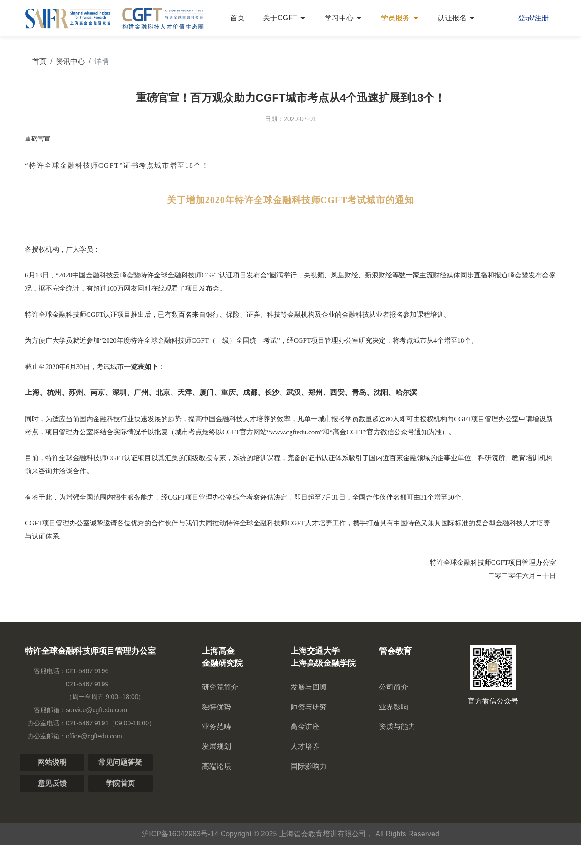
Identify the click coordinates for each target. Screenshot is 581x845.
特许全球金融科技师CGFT (74, 165)
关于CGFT (284, 18)
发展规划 (216, 746)
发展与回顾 (308, 687)
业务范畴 (216, 726)
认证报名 (457, 18)
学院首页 (120, 783)
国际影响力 (308, 766)
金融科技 (106, 418)
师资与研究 (308, 707)
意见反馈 (52, 783)
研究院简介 (220, 687)
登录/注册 (533, 18)
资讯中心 (70, 61)
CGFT (210, 275)
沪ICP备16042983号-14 (180, 834)
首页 (237, 18)
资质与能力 (397, 726)
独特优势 (216, 707)
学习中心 (344, 18)
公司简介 (393, 687)
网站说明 (52, 762)
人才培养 (305, 746)
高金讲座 (305, 726)
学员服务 (400, 18)
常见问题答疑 (120, 762)
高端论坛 (216, 766)
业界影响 (393, 707)
